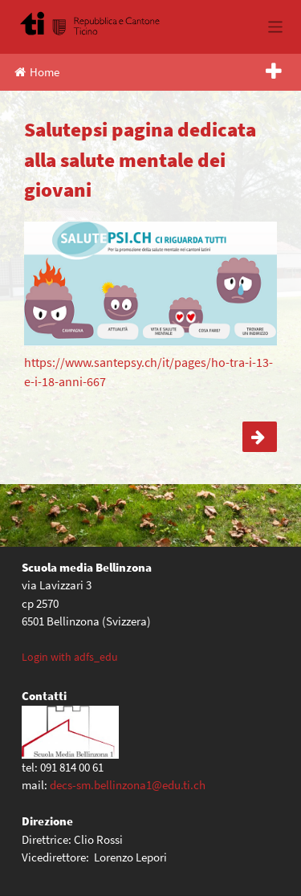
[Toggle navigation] (275, 27)
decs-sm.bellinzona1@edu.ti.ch (127, 784)
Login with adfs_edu (70, 657)
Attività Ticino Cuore (259, 437)
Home (36, 71)
